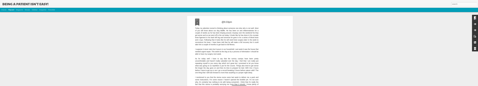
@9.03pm (227, 19)
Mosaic (27, 10)
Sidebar (35, 10)
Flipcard (11, 10)
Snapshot (42, 10)
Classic (4, 10)
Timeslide (51, 10)
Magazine (19, 10)
